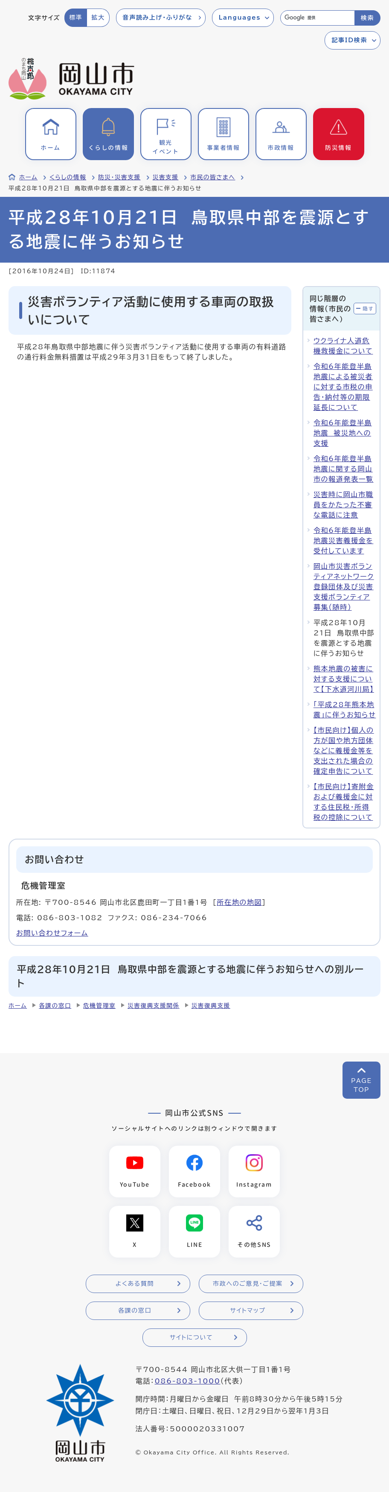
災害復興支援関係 (154, 1006)
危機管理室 (99, 1006)
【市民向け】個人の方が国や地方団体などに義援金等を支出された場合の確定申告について (344, 751)
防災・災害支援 (119, 177)
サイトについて (191, 1337)
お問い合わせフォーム (52, 933)
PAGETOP (361, 1085)
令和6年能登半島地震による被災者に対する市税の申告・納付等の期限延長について (343, 387)
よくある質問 (135, 1284)
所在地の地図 (239, 902)
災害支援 (166, 177)
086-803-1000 (187, 1381)
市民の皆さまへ (212, 177)
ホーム (28, 177)
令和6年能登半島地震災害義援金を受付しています (343, 540)
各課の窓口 (55, 1006)
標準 (75, 17)
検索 (367, 18)
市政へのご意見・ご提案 (248, 1284)
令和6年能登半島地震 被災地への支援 (343, 433)
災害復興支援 (211, 1006)
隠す (368, 308)
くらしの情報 (67, 177)
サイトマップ (247, 1311)
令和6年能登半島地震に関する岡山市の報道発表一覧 (344, 469)
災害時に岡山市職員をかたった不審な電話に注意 (343, 504)
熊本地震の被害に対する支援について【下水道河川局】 (344, 679)
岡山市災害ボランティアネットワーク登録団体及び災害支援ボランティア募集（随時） (344, 587)
